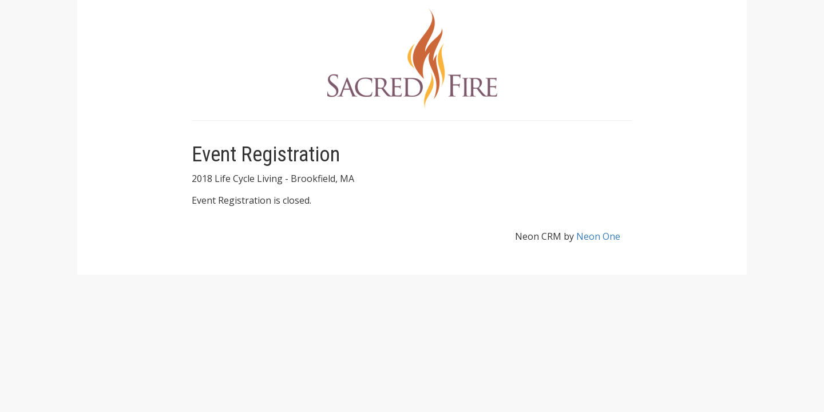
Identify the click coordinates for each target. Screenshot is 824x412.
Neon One (598, 236)
